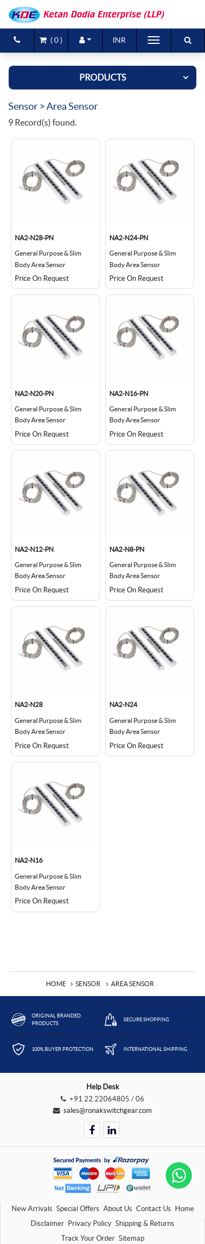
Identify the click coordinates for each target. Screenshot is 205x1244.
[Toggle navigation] (153, 40)
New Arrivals (31, 1209)
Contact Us (153, 1209)
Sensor (88, 983)
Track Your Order (88, 1238)
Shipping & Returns (144, 1223)
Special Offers (77, 1209)
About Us (117, 1209)
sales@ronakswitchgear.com (107, 1110)
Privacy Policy (90, 1223)
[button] (85, 40)
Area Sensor (132, 983)
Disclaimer (47, 1223)
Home (56, 983)
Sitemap (131, 1238)
